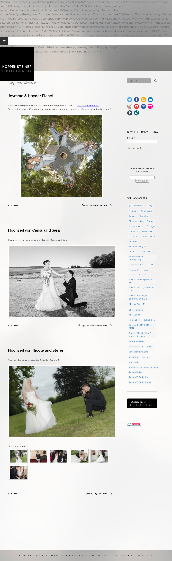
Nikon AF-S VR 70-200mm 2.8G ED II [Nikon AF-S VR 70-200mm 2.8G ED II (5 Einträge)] (138, 297)
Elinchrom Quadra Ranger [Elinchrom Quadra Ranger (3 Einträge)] (141, 221)
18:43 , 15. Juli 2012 (97, 494)
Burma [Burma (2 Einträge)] (132, 216)
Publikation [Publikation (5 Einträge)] (134, 320)
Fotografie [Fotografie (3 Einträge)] (147, 231)
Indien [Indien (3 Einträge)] (132, 251)
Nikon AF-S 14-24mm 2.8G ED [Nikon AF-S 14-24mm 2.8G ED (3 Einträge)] (141, 281)
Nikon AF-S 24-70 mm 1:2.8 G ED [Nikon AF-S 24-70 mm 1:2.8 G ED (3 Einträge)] (142, 289)
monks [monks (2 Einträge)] (132, 275)
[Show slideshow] (17, 446)
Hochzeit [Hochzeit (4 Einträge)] (133, 241)
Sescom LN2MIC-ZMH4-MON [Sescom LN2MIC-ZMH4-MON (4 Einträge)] (141, 326)
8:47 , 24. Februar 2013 (95, 205)
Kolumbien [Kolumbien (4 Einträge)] (144, 251)
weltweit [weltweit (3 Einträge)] (146, 357)
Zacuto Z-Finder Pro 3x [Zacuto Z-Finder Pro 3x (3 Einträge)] (140, 382)
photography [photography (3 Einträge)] (135, 315)
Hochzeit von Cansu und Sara (34, 230)
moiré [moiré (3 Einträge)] (145, 270)
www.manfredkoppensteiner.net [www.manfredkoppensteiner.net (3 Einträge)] (144, 367)
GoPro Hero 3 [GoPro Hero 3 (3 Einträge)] (149, 236)
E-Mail (131, 138)
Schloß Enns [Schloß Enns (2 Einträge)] (149, 320)
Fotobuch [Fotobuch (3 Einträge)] (133, 231)
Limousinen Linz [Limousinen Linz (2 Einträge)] (136, 265)
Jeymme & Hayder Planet (30, 96)
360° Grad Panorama (87, 105)
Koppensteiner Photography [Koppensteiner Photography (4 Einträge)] (136, 258)
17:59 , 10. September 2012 (94, 325)
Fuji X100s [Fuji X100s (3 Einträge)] (133, 236)
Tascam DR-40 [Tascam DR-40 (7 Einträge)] (136, 341)
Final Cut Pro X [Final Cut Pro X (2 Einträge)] (136, 226)
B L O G (14, 205)
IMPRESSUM (145, 555)
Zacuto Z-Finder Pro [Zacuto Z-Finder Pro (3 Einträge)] (139, 377)
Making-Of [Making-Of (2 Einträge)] (134, 270)
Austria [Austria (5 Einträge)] (132, 211)
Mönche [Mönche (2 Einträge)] (142, 275)
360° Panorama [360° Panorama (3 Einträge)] (136, 206)
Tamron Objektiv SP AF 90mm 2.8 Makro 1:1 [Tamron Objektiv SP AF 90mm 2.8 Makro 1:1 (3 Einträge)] (140, 334)
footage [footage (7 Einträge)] (151, 226)
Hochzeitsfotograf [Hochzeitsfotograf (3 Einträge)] (137, 247)
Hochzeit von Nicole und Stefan (36, 350)
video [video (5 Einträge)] (150, 347)
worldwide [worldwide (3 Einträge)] (134, 362)
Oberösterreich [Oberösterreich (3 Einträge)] (136, 310)
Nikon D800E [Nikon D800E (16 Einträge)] (137, 304)
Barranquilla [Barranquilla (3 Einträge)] (146, 211)
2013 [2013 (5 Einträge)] (150, 205)
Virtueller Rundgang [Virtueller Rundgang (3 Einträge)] (139, 352)
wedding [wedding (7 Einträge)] (133, 357)
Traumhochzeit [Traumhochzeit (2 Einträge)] (136, 347)
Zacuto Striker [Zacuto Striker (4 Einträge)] (136, 372)
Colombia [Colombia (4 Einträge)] (143, 216)
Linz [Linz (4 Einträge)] (151, 265)
